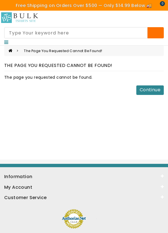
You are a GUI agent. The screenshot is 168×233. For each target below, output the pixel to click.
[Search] (156, 32)
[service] (84, 197)
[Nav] (6, 42)
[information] (84, 176)
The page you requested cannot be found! (63, 50)
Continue (150, 90)
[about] (84, 187)
